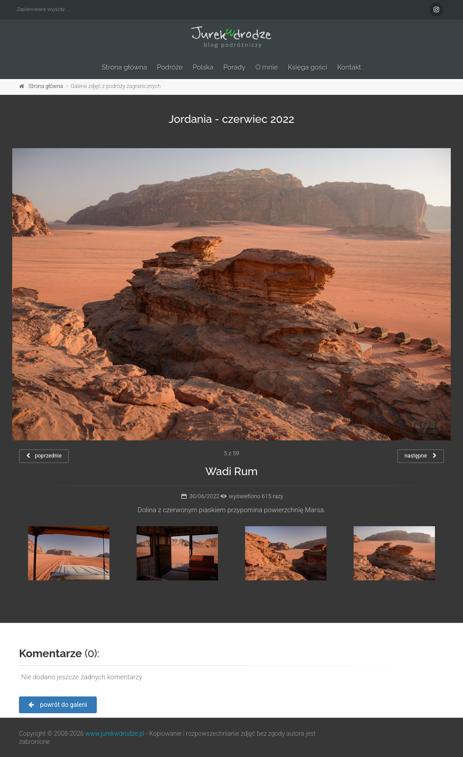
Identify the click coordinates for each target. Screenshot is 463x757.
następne (421, 456)
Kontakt (349, 67)
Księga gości (307, 67)
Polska (203, 67)
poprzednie (43, 456)
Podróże (170, 67)
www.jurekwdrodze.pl (114, 733)
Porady (234, 67)
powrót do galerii (57, 704)
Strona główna (124, 67)
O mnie (266, 67)
